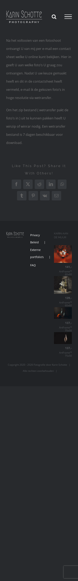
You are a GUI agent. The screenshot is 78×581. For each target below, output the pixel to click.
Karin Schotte (59, 364)
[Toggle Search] (54, 16)
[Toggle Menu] (68, 17)
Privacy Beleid (35, 238)
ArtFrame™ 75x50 (63, 326)
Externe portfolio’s (37, 253)
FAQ (33, 265)
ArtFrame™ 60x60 (63, 270)
